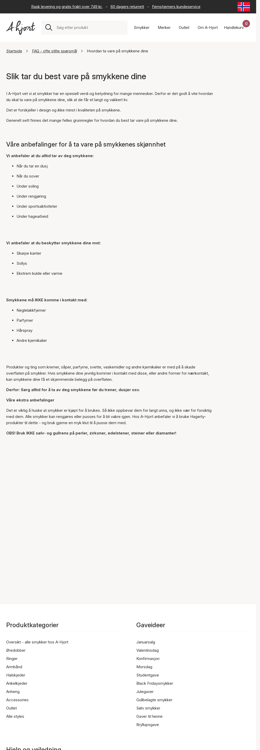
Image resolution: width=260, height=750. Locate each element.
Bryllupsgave (147, 724)
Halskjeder (15, 675)
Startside (14, 51)
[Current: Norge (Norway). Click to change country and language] (244, 6)
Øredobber (16, 650)
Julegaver (145, 691)
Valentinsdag (147, 650)
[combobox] (89, 27)
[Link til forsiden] (20, 28)
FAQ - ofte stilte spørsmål (54, 51)
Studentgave (147, 675)
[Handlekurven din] (237, 27)
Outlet (11, 708)
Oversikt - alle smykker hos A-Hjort (37, 642)
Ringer (12, 658)
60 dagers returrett (127, 6)
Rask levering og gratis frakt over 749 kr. (67, 6)
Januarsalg (145, 642)
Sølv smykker (148, 708)
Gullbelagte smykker (154, 699)
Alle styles (15, 716)
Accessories (17, 699)
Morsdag (144, 666)
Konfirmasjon (148, 658)
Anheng (13, 691)
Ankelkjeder (16, 683)
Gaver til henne (149, 716)
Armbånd (14, 666)
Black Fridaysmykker (154, 683)
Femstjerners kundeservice (176, 6)
